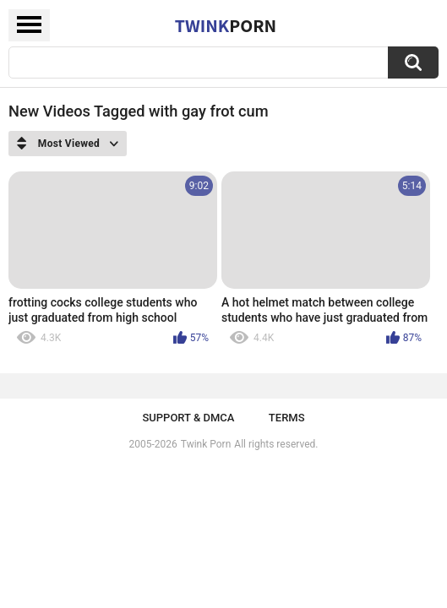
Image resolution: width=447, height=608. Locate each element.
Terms (287, 417)
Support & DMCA (188, 417)
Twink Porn (206, 444)
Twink (225, 25)
